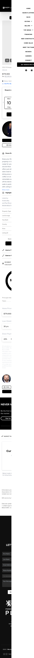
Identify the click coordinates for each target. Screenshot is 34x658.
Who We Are (17, 516)
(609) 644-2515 (17, 611)
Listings (17, 503)
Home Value (17, 513)
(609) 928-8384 (17, 616)
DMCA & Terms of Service (18, 655)
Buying (17, 505)
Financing (17, 511)
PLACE (17, 632)
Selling (17, 508)
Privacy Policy (6, 655)
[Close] (30, 640)
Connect (17, 518)
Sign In (27, 2)
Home (17, 500)
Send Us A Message (17, 573)
